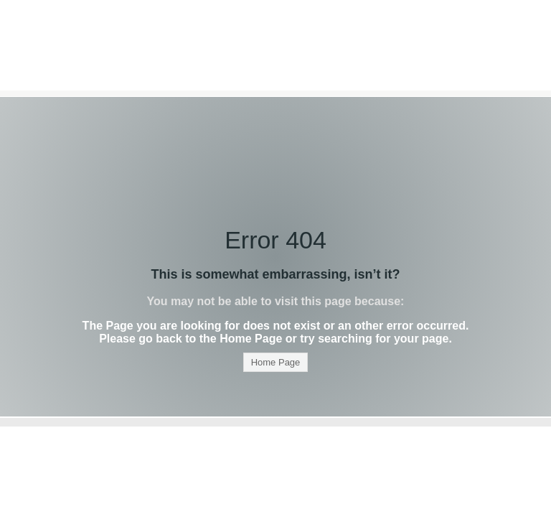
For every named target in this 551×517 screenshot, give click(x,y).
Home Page (276, 362)
